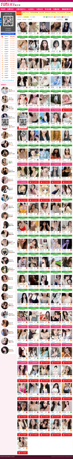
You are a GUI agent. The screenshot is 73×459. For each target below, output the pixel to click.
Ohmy (12, 324)
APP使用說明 (8, 28)
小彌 (12, 279)
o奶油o (12, 305)
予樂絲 (12, 108)
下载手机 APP (8, 13)
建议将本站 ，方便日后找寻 (9, 0)
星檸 (12, 189)
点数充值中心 (21, 9)
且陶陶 (12, 225)
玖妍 (12, 135)
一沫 (12, 144)
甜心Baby (13, 117)
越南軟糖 (13, 252)
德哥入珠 (13, 91)
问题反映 (56, 9)
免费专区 (10, 9)
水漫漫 (12, 342)
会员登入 (31, 9)
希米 (12, 288)
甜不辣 (12, 261)
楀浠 (12, 198)
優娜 (12, 216)
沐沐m (12, 180)
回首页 (3, 9)
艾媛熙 (12, 99)
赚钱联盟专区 (66, 9)
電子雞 (12, 207)
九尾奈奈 (13, 126)
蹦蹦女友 (13, 269)
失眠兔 (12, 350)
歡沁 (12, 162)
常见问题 (48, 9)
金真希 (12, 333)
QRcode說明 (8, 30)
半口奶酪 (13, 153)
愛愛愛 (12, 234)
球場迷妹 (13, 315)
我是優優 (13, 171)
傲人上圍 (13, 242)
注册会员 (39, 9)
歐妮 (12, 297)
